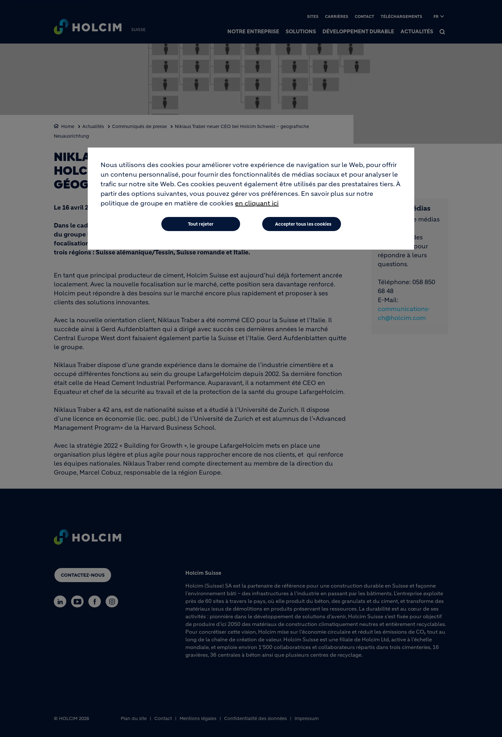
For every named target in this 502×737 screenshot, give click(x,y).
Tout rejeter (201, 224)
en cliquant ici (257, 203)
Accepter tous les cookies (303, 224)
